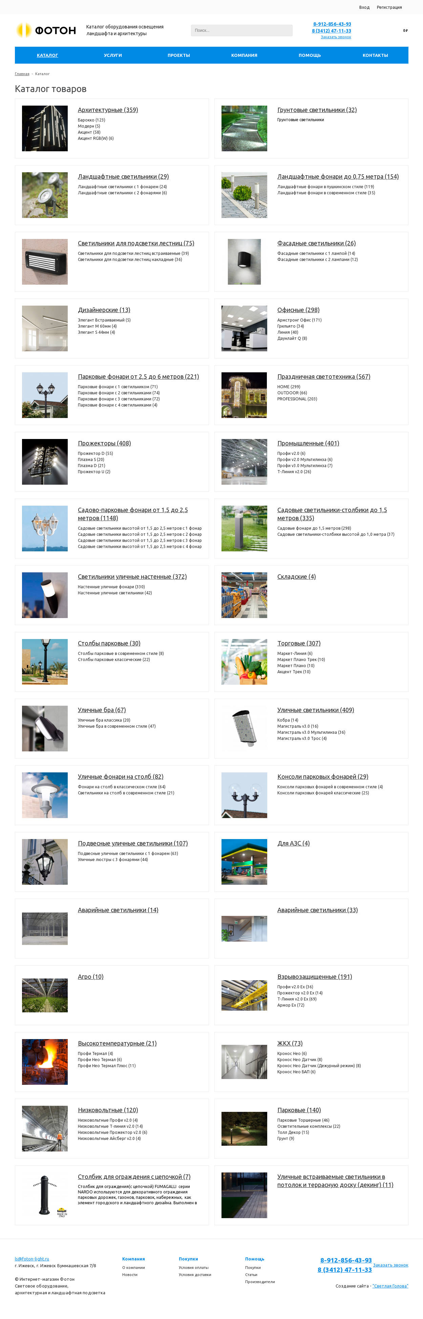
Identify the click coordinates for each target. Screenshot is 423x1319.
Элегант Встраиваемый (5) (104, 320)
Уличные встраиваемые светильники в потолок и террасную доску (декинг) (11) (335, 1180)
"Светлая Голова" (390, 1285)
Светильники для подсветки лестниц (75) (136, 243)
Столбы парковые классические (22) (114, 659)
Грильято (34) (290, 326)
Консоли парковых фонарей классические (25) (323, 793)
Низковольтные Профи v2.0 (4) (108, 1120)
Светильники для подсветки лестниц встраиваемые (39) (133, 253)
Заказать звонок (336, 37)
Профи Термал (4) (95, 1053)
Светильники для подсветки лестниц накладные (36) (130, 259)
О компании (133, 1268)
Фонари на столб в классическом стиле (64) (122, 787)
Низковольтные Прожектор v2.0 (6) (112, 1132)
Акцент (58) (89, 132)
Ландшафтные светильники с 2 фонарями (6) (122, 193)
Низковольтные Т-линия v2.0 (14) (110, 1126)
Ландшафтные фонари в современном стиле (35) (326, 193)
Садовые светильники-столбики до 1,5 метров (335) (332, 513)
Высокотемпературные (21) (117, 1043)
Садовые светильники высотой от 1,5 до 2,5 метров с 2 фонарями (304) (140, 534)
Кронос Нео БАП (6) (296, 1072)
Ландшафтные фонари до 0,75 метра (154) (338, 176)
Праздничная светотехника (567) (324, 376)
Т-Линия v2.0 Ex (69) (297, 999)
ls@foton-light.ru (32, 1258)
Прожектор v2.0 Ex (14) (300, 993)
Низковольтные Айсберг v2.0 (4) (109, 1138)
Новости (130, 1275)
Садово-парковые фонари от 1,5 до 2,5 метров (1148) (133, 513)
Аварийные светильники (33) (317, 909)
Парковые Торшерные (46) (303, 1120)
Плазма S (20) (91, 459)
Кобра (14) (287, 720)
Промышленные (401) (308, 443)
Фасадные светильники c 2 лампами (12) (317, 259)
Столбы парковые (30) (109, 643)
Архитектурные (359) (108, 109)
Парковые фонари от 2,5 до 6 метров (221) (138, 376)
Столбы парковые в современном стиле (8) (121, 653)
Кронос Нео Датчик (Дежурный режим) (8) (319, 1065)
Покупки (188, 1258)
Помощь (255, 1258)
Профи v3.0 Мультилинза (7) (305, 465)
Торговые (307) (299, 643)
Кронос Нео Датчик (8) (299, 1059)
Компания (133, 1258)
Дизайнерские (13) (104, 309)
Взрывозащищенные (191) (314, 976)
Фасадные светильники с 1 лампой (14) (316, 253)
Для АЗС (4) (293, 843)
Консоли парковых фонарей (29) (322, 776)
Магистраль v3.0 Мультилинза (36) (311, 732)
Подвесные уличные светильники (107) (133, 843)
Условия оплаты (194, 1268)
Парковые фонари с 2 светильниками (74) (119, 393)
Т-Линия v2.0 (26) (294, 471)
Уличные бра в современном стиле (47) (117, 726)
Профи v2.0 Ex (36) (295, 987)
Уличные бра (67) (102, 709)
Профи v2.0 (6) (291, 453)
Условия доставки (195, 1275)
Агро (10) (91, 976)
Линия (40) (287, 332)
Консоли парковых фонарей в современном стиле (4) (330, 787)
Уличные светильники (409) (315, 709)
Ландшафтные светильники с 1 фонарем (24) (122, 186)
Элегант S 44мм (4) (96, 332)
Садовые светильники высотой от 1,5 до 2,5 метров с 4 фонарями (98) (140, 546)
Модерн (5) (89, 126)
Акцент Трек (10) (294, 671)
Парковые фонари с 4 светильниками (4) (117, 405)
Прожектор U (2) (94, 471)
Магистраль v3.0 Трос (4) (302, 738)
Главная (22, 74)
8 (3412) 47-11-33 (331, 31)
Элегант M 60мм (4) (97, 326)
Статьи (251, 1275)
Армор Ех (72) (290, 1005)
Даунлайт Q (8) (292, 338)
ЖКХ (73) (290, 1043)
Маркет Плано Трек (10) (301, 659)
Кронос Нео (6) (292, 1053)
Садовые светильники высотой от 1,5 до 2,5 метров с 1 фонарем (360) (140, 528)
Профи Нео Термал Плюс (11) (107, 1065)
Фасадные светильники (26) (316, 243)
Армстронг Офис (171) (299, 320)
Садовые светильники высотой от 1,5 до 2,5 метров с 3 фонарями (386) (140, 540)
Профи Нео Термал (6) (100, 1059)
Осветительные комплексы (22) (308, 1126)
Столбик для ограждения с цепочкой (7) (134, 1176)
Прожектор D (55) (95, 453)
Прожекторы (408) (104, 443)
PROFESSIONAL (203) (297, 399)
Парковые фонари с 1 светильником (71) (118, 386)
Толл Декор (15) (293, 1132)
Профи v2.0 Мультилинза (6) (305, 459)
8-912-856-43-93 (332, 24)
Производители (260, 1282)
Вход (364, 7)
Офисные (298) (298, 309)
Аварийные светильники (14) (118, 909)
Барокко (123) (91, 120)
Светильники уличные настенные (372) (132, 576)
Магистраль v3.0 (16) (297, 726)
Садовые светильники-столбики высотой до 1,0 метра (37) (336, 534)
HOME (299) (288, 386)
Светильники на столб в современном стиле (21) (126, 793)
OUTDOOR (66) (292, 393)
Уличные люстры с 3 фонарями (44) (113, 859)
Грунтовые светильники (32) (317, 109)
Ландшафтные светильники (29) (123, 176)
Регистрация (389, 7)
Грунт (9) (285, 1138)
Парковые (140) (299, 1109)
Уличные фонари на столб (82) (121, 776)
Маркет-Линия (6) (295, 653)
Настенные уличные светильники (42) (115, 593)
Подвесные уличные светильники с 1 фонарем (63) (128, 853)
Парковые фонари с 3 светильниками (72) (119, 399)
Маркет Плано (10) (296, 665)
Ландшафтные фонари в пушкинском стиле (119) (325, 186)
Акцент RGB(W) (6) (96, 138)
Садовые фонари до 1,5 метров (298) (314, 528)
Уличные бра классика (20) (104, 720)
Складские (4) (296, 576)
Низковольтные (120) (108, 1109)
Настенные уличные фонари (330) (111, 587)
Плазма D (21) (91, 465)
